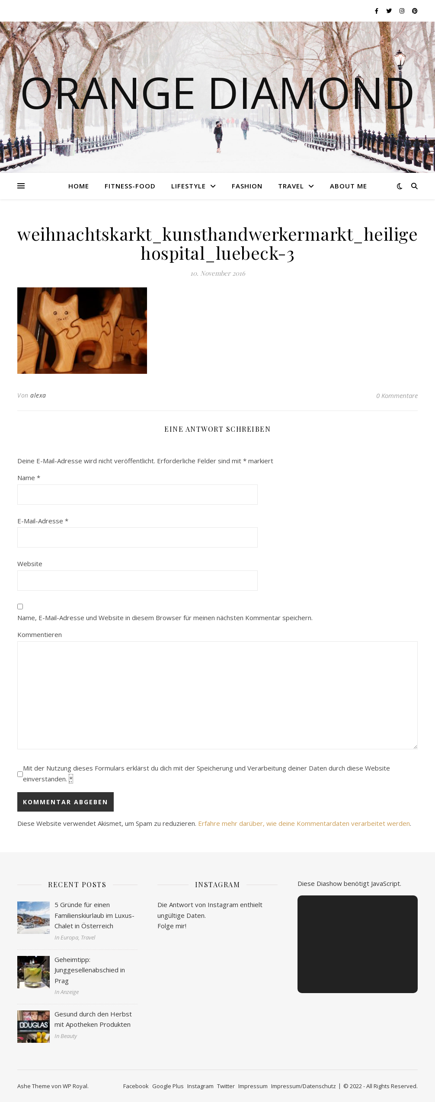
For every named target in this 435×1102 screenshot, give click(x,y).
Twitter (226, 1086)
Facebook (136, 1086)
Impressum (253, 1086)
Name (28, 477)
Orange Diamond (217, 92)
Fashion (247, 186)
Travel (291, 186)
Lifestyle (188, 186)
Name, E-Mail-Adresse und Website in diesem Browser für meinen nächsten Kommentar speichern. (165, 617)
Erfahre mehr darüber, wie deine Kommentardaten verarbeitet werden (304, 823)
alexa (38, 395)
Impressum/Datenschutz (303, 1086)
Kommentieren (39, 634)
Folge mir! (171, 925)
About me (348, 186)
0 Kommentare (397, 395)
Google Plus (168, 1086)
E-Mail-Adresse (42, 520)
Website (29, 563)
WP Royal (75, 1086)
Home (78, 186)
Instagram (200, 1086)
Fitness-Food (130, 186)
